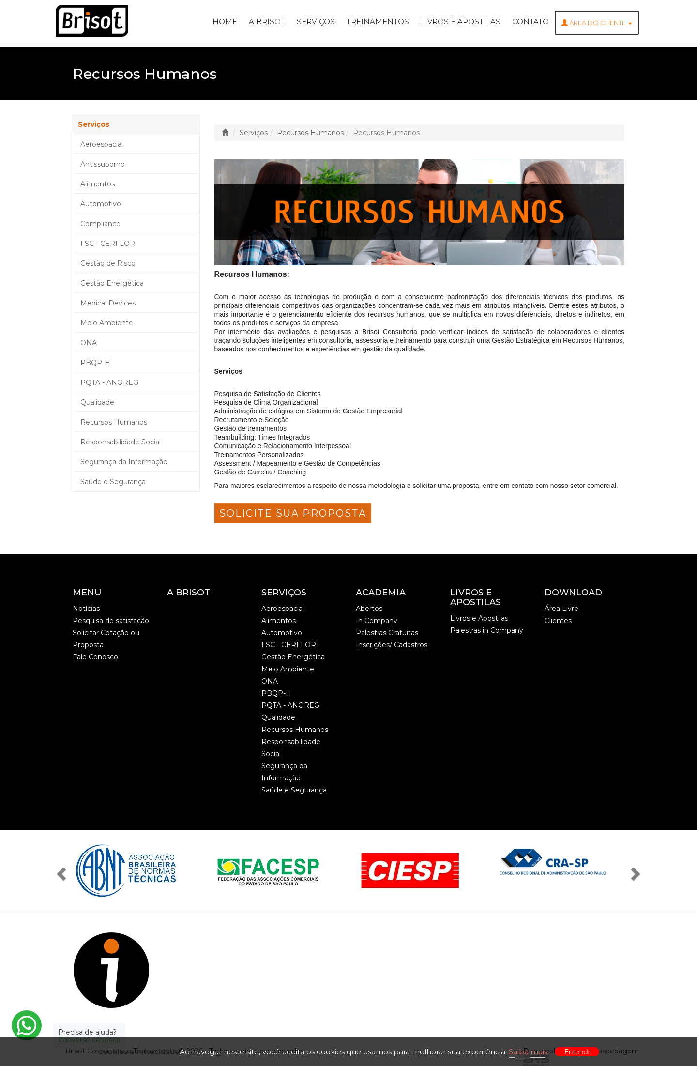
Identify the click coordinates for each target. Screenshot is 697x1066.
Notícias (86, 608)
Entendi (577, 1051)
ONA (88, 342)
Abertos (369, 608)
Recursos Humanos (113, 422)
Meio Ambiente (106, 323)
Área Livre (561, 608)
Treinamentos (378, 21)
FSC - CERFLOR (107, 243)
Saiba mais (528, 1051)
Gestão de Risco (108, 263)
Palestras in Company (486, 630)
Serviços (316, 21)
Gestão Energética (112, 283)
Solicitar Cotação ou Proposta (106, 638)
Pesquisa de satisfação (111, 620)
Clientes (558, 620)
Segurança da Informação (123, 461)
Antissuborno (102, 164)
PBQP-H (95, 362)
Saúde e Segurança (113, 481)
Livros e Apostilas (460, 21)
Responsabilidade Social (120, 442)
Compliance (100, 223)
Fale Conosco (95, 657)
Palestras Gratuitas (387, 632)
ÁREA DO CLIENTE (596, 23)
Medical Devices (108, 303)
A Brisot (267, 21)
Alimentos (97, 184)
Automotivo (100, 203)
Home (224, 21)
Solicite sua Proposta (292, 513)
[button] (64, 871)
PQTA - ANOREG (109, 382)
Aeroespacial (101, 144)
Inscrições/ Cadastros (391, 644)
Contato (530, 21)
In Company (376, 620)
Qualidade (97, 402)
